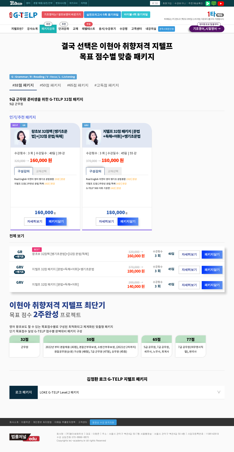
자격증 (84, 3)
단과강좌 (63, 29)
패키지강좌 (48, 29)
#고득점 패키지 (107, 85)
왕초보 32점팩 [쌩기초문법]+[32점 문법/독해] (49, 134)
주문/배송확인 (195, 3)
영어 (28, 3)
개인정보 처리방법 (42, 422)
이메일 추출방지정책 (64, 422)
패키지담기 (56, 221)
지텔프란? (17, 29)
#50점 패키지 (50, 85)
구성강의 (24, 171)
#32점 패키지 (23, 85)
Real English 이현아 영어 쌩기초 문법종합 (34, 179)
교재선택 (41, 171)
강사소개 (32, 29)
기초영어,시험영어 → (207, 28)
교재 (75, 29)
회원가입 (167, 3)
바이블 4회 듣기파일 (136, 14)
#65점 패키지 (78, 85)
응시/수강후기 (107, 29)
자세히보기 (34, 221)
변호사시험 (61, 3)
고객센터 (136, 29)
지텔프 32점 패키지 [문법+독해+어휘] (55, 284)
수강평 (124, 29)
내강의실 (151, 29)
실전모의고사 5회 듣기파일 (102, 14)
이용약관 (25, 422)
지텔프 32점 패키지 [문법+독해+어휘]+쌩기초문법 (121, 134)
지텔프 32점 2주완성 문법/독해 (29, 183)
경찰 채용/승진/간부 (42, 3)
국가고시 (73, 3)
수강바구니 (180, 3)
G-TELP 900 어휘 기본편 (98, 188)
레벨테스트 (88, 29)
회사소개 (13, 422)
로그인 (155, 3)
